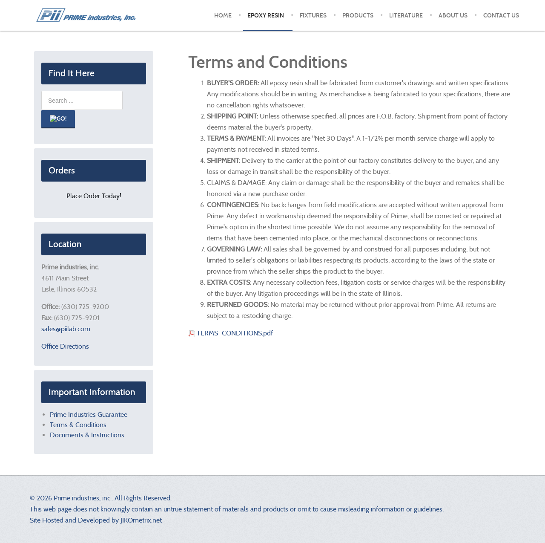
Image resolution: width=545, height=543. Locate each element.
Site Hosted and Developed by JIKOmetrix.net (96, 520)
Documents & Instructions (87, 435)
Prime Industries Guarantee (88, 414)
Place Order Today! (93, 196)
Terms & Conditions (78, 425)
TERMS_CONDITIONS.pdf (230, 333)
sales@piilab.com (65, 329)
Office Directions (65, 346)
